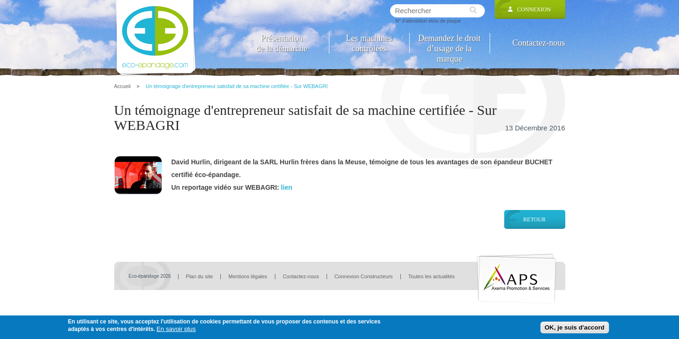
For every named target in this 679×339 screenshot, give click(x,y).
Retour (534, 219)
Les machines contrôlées (369, 43)
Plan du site (199, 276)
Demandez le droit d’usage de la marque (449, 43)
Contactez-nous (539, 43)
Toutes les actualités (431, 276)
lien (286, 187)
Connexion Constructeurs (364, 276)
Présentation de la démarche (281, 43)
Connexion (534, 9)
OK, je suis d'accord (575, 327)
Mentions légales (247, 276)
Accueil (122, 86)
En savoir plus (176, 328)
